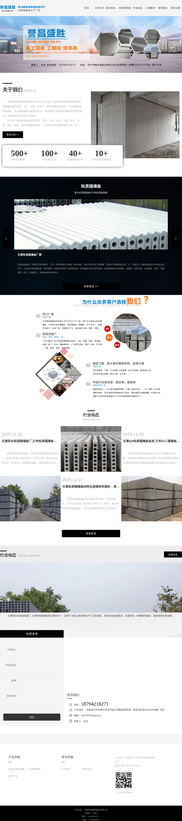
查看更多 (91, 533)
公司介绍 (99, 8)
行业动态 (137, 8)
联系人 (12, 650)
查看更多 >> (91, 286)
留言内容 (11, 696)
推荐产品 (13, 776)
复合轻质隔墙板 (112, 8)
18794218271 (95, 704)
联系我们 (163, 8)
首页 (86, 8)
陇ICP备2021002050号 (130, 765)
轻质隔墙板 (125, 8)
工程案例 (150, 8)
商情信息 (87, 769)
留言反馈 (175, 8)
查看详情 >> (12, 134)
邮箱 (14, 680)
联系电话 (10, 665)
